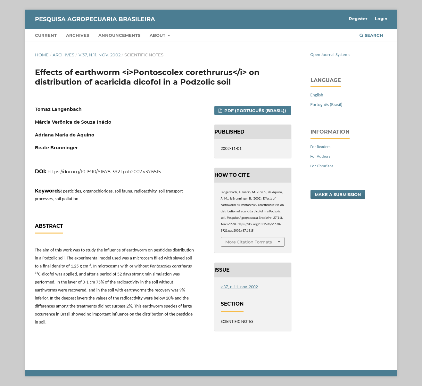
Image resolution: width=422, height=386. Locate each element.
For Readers (320, 146)
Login (381, 18)
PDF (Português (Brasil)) (254, 110)
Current (46, 35)
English (316, 95)
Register (358, 18)
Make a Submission (338, 194)
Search (371, 35)
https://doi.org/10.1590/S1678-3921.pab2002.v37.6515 (104, 172)
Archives (77, 35)
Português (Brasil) (326, 104)
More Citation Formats (248, 241)
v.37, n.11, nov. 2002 (99, 54)
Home (42, 54)
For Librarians (322, 165)
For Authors (320, 156)
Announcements (119, 35)
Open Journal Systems (330, 54)
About (158, 35)
